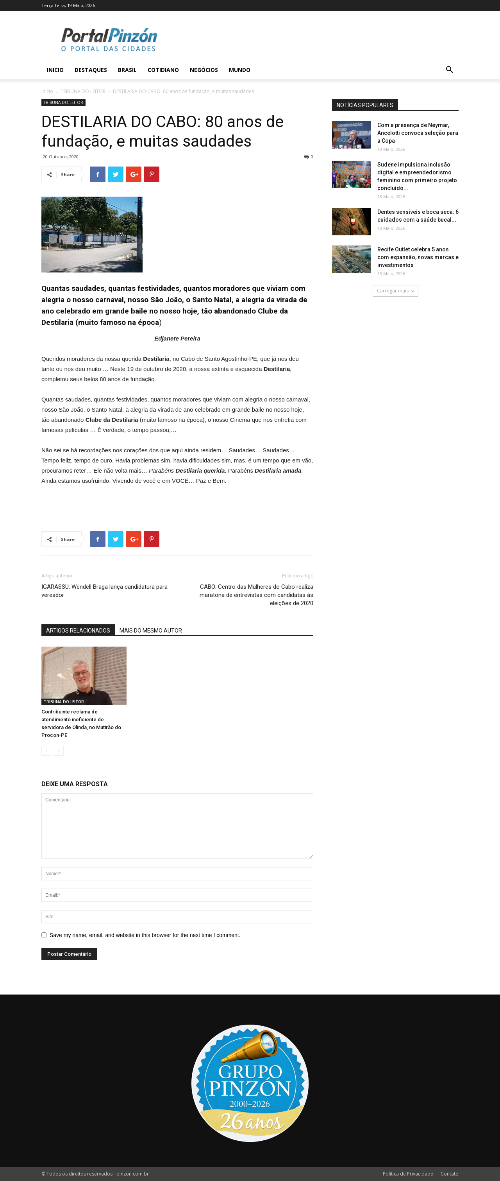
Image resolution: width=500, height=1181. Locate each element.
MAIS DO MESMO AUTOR (151, 630)
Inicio (55, 69)
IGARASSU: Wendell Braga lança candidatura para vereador (104, 591)
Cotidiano (163, 69)
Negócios (204, 69)
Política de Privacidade (408, 1173)
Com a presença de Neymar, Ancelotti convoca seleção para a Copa (417, 133)
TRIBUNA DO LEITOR (83, 91)
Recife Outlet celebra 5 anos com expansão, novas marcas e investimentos (418, 257)
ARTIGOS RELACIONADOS (78, 630)
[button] (449, 70)
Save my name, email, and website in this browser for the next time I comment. (145, 935)
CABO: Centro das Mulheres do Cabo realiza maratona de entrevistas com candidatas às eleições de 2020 (256, 595)
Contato (450, 1173)
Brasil (127, 69)
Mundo (239, 69)
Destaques (91, 69)
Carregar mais (395, 290)
